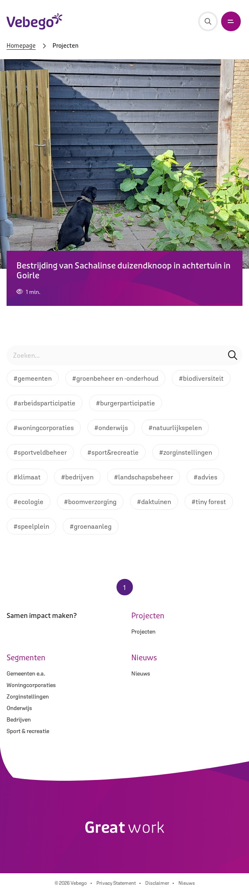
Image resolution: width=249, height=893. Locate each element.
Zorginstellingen (28, 696)
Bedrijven (19, 719)
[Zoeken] (208, 21)
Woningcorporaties (31, 685)
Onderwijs (19, 708)
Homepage (21, 46)
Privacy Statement (116, 883)
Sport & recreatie (28, 731)
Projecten (143, 631)
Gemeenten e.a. (26, 673)
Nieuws (140, 673)
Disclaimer (157, 883)
